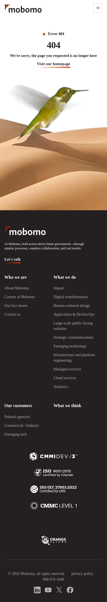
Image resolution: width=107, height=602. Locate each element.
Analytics (61, 387)
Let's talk (12, 259)
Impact (59, 288)
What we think (67, 405)
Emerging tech (15, 434)
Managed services (67, 369)
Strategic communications (74, 337)
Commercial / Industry (21, 426)
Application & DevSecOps (74, 314)
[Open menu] (98, 8)
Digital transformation (71, 297)
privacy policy (82, 574)
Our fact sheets (15, 306)
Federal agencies (17, 417)
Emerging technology (70, 346)
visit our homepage (53, 64)
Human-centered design (72, 306)
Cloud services (65, 378)
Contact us (12, 314)
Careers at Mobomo (19, 297)
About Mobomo (16, 288)
